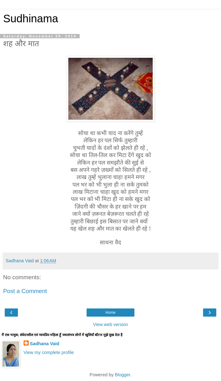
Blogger (122, 374)
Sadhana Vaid (45, 343)
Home (110, 312)
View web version (110, 324)
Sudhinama (30, 18)
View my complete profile (49, 352)
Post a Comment (25, 291)
